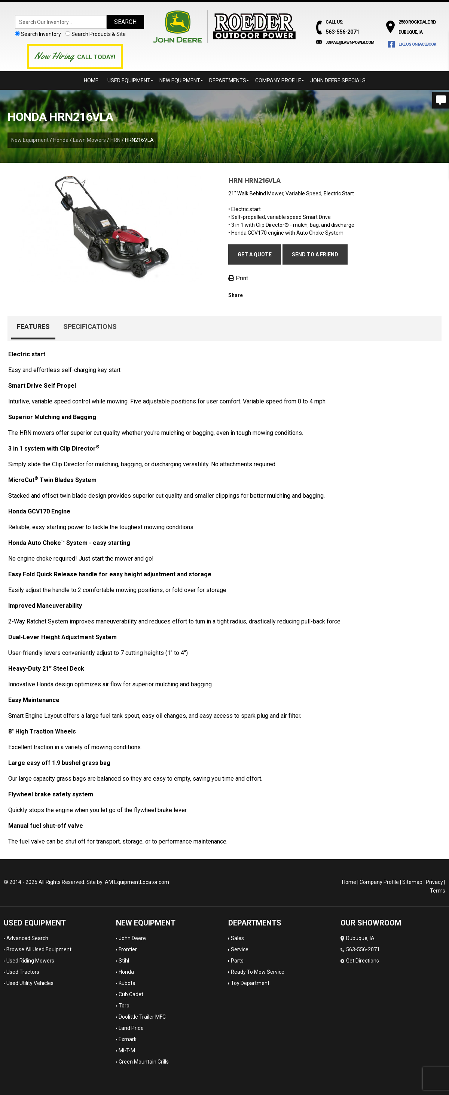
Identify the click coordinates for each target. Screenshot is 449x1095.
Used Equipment (130, 80)
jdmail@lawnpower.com (350, 42)
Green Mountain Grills (144, 1062)
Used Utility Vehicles (30, 983)
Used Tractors (22, 972)
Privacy (434, 882)
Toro (124, 1006)
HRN (115, 140)
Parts (237, 961)
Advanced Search (27, 938)
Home (91, 80)
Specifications (90, 326)
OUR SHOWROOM (370, 922)
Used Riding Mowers (30, 961)
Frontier (128, 949)
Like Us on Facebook (417, 44)
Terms (437, 891)
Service (239, 949)
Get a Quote (255, 254)
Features (33, 326)
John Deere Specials (338, 80)
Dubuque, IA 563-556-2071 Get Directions (360, 949)
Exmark (128, 1039)
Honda (60, 140)
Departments (229, 80)
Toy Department (250, 983)
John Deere (132, 938)
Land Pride (131, 1028)
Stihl (124, 961)
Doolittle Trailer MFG (142, 1017)
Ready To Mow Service (257, 972)
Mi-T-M (127, 1050)
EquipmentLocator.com (141, 882)
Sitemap (412, 882)
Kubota (127, 983)
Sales (237, 938)
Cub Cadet (131, 994)
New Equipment (181, 80)
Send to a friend (315, 254)
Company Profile (279, 80)
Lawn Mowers (89, 140)
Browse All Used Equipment (38, 949)
